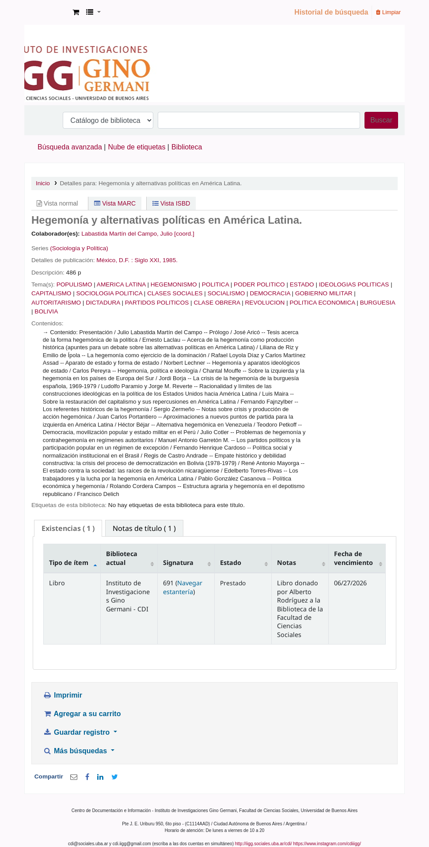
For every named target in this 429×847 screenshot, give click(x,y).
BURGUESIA (377, 302)
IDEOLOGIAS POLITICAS (354, 284)
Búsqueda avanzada (70, 147)
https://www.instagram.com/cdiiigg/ (327, 843)
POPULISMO (74, 284)
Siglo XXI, (147, 260)
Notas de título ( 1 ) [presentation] (144, 528)
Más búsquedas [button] (76, 751)
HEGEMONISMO (174, 284)
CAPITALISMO (51, 293)
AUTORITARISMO (56, 302)
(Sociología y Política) (79, 248)
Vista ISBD (171, 203)
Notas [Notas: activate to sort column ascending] (286, 562)
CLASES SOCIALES (174, 293)
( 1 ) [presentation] (68, 528)
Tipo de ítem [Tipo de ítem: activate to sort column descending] (68, 562)
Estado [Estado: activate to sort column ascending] (230, 562)
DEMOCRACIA (270, 293)
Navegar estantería (182, 587)
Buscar (381, 120)
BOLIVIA (46, 311)
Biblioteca (186, 147)
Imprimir (62, 695)
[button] (76, 12)
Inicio (43, 183)
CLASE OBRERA (217, 302)
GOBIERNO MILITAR (324, 293)
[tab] (68, 528)
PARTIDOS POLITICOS (157, 302)
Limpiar (388, 12)
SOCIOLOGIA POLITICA (109, 293)
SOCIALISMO (226, 293)
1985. (170, 260)
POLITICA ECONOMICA (322, 302)
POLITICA (215, 284)
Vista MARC (115, 203)
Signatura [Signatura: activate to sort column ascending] (178, 562)
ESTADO (302, 284)
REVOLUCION (265, 302)
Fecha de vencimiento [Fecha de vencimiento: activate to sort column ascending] (353, 557)
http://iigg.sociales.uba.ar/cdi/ (263, 843)
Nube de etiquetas (137, 147)
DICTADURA (103, 302)
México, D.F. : (114, 260)
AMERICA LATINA (121, 284)
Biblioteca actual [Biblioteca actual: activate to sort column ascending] (121, 557)
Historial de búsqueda (331, 12)
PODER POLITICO (259, 284)
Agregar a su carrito (82, 713)
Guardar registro (77, 732)
